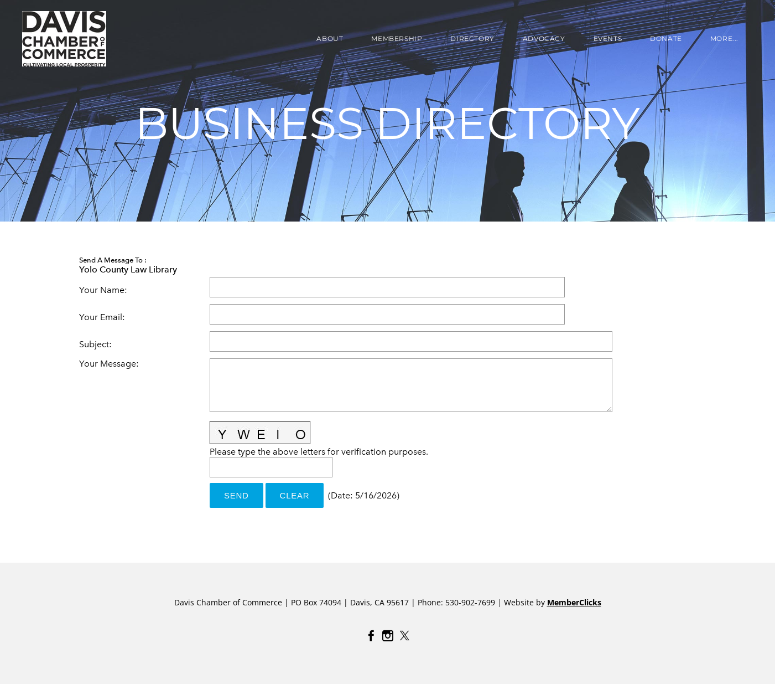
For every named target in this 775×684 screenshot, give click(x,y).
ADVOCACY (544, 38)
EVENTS (608, 38)
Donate (666, 38)
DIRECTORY (472, 38)
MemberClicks (574, 602)
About (329, 38)
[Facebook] (371, 635)
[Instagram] (387, 635)
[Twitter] (404, 635)
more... (724, 38)
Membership (396, 38)
